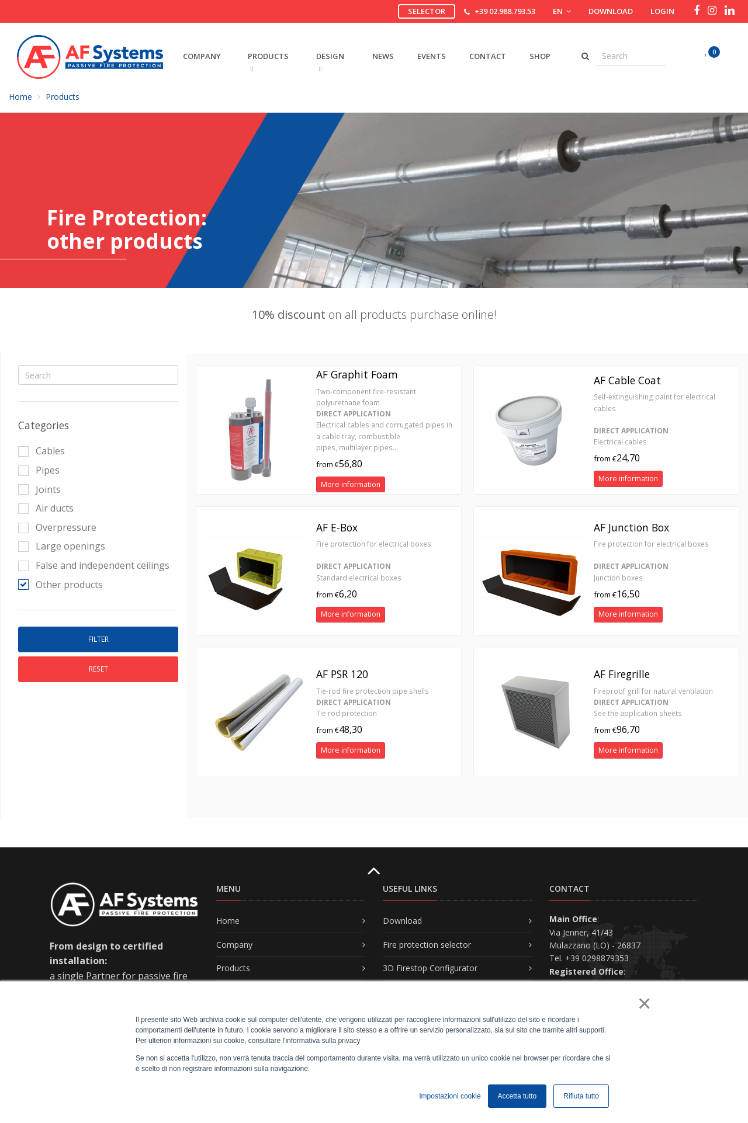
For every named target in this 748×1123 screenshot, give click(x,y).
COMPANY (202, 56)
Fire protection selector (427, 944)
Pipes (39, 470)
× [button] (644, 1003)
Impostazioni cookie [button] (449, 1096)
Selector (426, 11)
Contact (487, 56)
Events (431, 56)
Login (662, 11)
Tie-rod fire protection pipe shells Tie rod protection (372, 702)
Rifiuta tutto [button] (581, 1096)
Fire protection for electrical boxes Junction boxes (651, 561)
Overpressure (57, 527)
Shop (539, 56)
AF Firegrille (622, 674)
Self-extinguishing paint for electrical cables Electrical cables (654, 419)
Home (20, 96)
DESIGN (330, 61)
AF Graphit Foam (357, 374)
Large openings (61, 546)
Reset (98, 669)
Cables (41, 450)
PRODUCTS (268, 61)
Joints (39, 489)
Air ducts (46, 508)
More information (350, 484)
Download (610, 11)
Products (62, 96)
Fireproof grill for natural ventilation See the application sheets (653, 702)
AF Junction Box (631, 527)
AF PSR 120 (342, 674)
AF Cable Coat (627, 380)
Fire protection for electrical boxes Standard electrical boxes (373, 561)
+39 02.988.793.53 (505, 11)
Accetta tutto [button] (517, 1096)
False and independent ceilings (93, 565)
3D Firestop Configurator (430, 968)
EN (562, 11)
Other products (60, 584)
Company (234, 944)
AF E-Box (337, 527)
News (383, 56)
